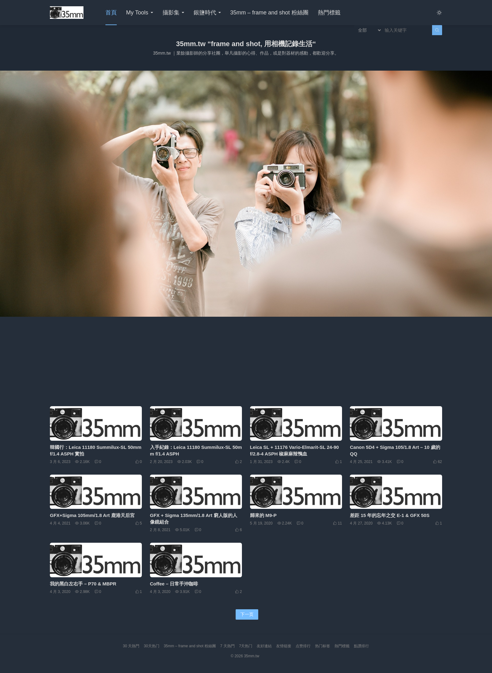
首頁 (111, 12)
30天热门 (151, 646)
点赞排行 (303, 646)
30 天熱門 (131, 646)
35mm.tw (251, 656)
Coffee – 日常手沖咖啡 (174, 583)
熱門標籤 (329, 12)
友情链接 (283, 646)
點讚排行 (361, 646)
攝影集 (171, 12)
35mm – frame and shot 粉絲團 (269, 12)
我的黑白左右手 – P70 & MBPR (83, 583)
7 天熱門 (227, 646)
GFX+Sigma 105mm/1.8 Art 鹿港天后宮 (92, 515)
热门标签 (322, 646)
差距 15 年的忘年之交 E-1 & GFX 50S (389, 515)
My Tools (137, 12)
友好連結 (264, 646)
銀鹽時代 (205, 12)
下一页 (247, 614)
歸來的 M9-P (263, 515)
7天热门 (246, 646)
